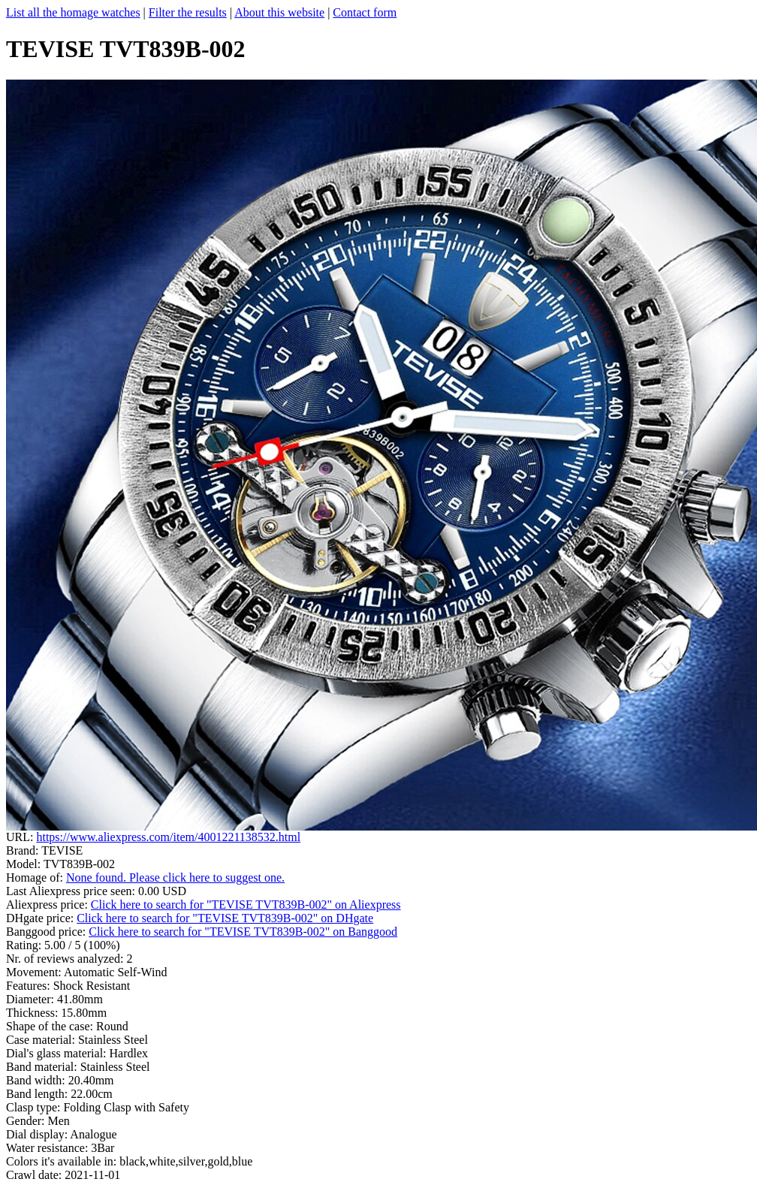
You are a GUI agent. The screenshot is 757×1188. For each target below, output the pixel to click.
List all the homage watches (73, 12)
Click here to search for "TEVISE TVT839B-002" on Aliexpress (246, 904)
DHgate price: (41, 918)
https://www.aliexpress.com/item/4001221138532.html (168, 837)
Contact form (365, 12)
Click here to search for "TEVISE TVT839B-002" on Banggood (243, 931)
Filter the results (188, 12)
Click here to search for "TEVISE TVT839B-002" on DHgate (225, 918)
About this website (279, 12)
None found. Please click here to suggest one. (175, 877)
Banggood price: (47, 931)
